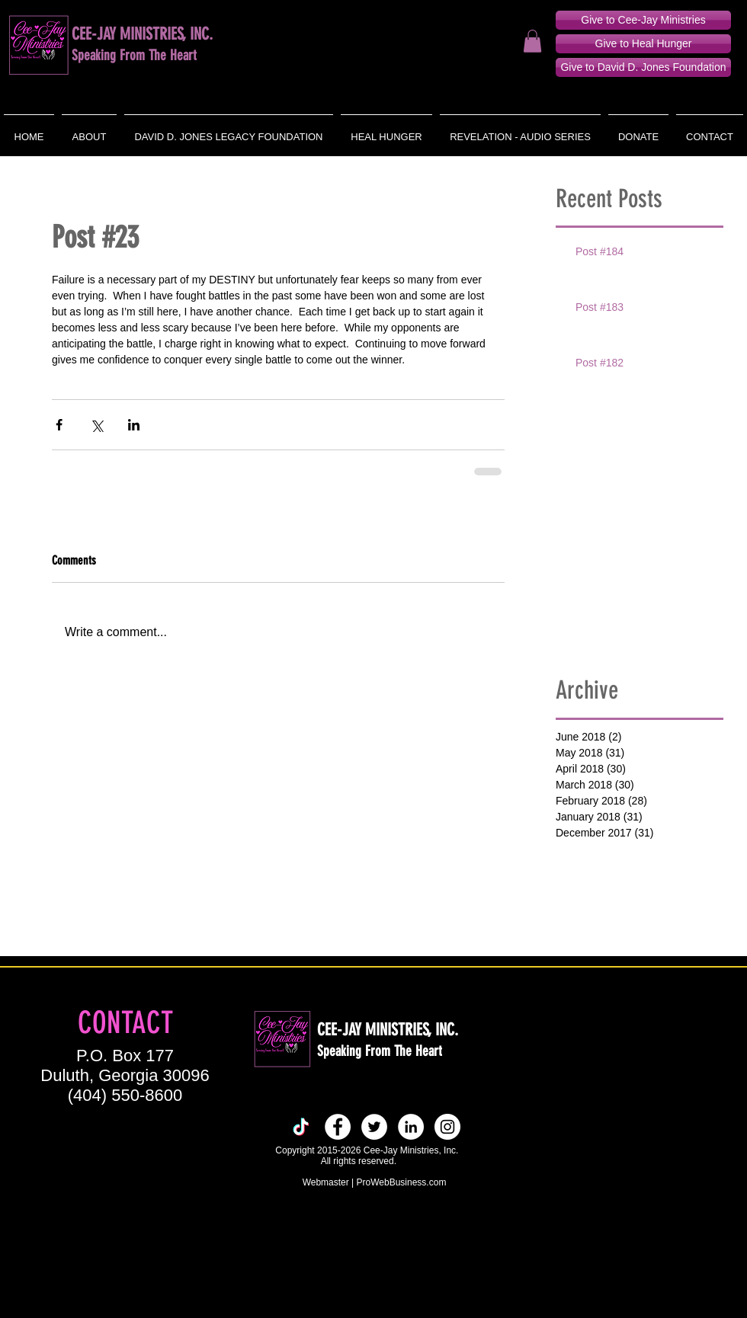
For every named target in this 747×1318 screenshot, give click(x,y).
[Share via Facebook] (59, 424)
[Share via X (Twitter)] (96, 424)
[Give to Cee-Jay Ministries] (643, 20)
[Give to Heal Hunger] (643, 43)
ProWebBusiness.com (402, 1182)
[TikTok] (301, 1127)
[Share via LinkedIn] (134, 424)
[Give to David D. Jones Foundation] (643, 67)
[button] (532, 41)
